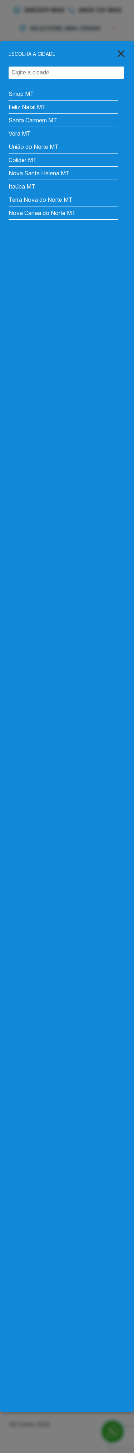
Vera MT (20, 133)
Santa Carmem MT (33, 120)
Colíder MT (23, 160)
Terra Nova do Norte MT (41, 199)
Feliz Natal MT (27, 107)
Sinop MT (21, 93)
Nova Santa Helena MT (39, 173)
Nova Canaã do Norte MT (42, 212)
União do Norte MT (34, 146)
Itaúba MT (22, 186)
